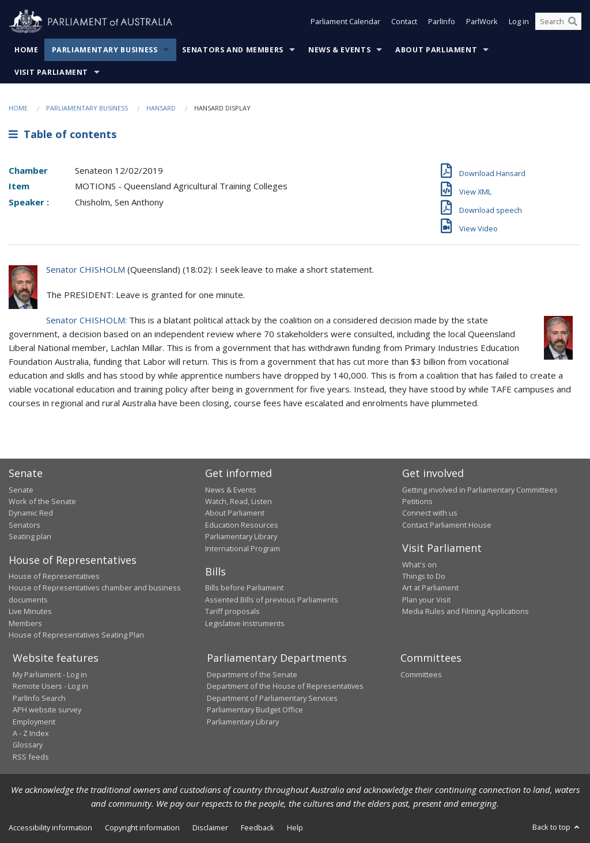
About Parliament (436, 50)
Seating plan (30, 536)
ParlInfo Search (39, 698)
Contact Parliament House (446, 525)
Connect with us (429, 513)
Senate (21, 490)
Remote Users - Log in (50, 686)
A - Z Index (31, 733)
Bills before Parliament (244, 587)
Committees (421, 674)
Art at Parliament (430, 587)
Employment (34, 721)
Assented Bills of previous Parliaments (271, 599)
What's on (419, 564)
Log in (519, 22)
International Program (242, 548)
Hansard (161, 108)
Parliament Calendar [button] (345, 22)
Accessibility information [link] (50, 827)
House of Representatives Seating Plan (76, 635)
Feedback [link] (257, 827)
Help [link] (295, 827)
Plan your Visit (426, 599)
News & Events (339, 50)
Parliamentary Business (105, 50)
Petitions (417, 501)
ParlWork (482, 22)
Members (25, 623)
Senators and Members (232, 50)
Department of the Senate (252, 674)
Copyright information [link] (142, 827)
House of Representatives (54, 576)
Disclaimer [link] (210, 827)
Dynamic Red (31, 513)
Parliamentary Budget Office (255, 709)
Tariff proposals (232, 611)
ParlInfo (441, 22)
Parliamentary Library (241, 536)
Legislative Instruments (245, 623)
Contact (404, 22)
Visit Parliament (51, 72)
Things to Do (423, 576)
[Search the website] (558, 21)
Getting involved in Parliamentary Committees (480, 490)
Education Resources (241, 525)
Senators (24, 525)
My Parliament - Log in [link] (50, 674)
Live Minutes (30, 611)
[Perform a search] (572, 21)
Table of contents (62, 134)
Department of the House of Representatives (285, 686)
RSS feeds (31, 757)
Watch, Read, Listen (238, 501)
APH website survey (47, 709)
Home (26, 50)
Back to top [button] (556, 827)
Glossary (28, 744)
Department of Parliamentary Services (272, 698)
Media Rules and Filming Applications (465, 611)
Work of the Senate (42, 501)
